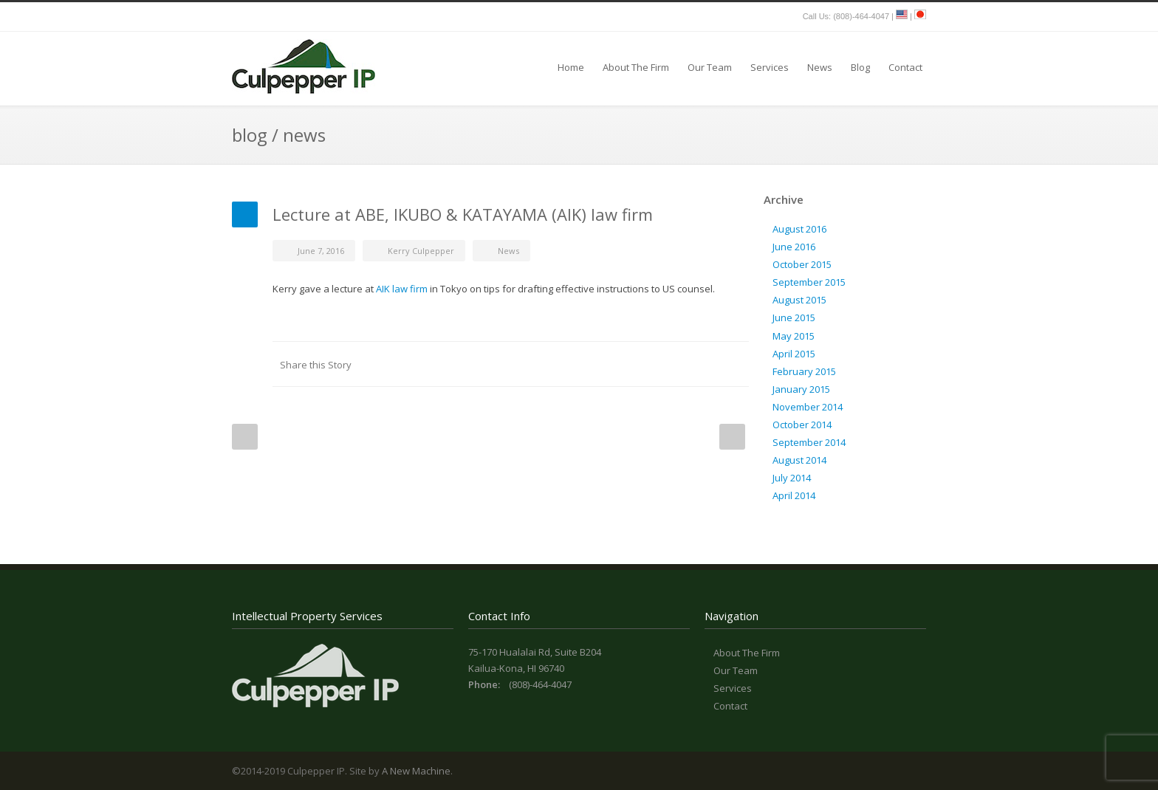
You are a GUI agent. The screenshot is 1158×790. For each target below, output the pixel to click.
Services (769, 67)
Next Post (732, 437)
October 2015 (802, 264)
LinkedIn (586, 364)
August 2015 (799, 299)
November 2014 (807, 406)
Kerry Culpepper (421, 250)
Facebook (527, 364)
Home (571, 67)
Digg (645, 364)
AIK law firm (403, 288)
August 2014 (799, 460)
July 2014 (791, 477)
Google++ (704, 364)
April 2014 (793, 495)
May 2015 (793, 336)
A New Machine (416, 770)
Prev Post (245, 437)
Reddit (616, 364)
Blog (860, 67)
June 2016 (793, 246)
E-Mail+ (734, 364)
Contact (905, 67)
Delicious (675, 364)
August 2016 (799, 229)
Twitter (557, 364)
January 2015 (801, 389)
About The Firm (636, 67)
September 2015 (809, 282)
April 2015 (793, 353)
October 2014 (802, 424)
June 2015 (793, 317)
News (819, 67)
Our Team (710, 67)
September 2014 (809, 442)
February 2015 (804, 371)
